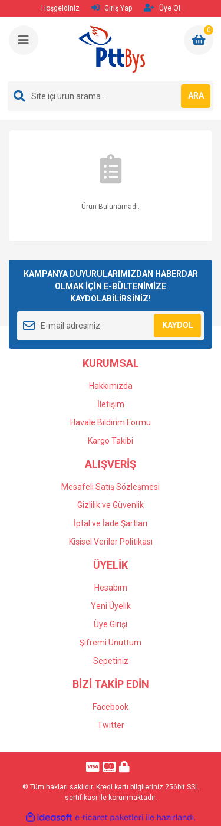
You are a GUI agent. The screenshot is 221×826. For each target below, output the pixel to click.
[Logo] (111, 49)
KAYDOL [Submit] (177, 325)
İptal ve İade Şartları (110, 523)
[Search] (110, 96)
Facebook (110, 707)
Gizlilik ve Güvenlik (110, 505)
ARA (196, 95)
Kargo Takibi (110, 440)
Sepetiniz (110, 661)
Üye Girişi (110, 624)
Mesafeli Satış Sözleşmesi (110, 486)
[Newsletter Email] (110, 325)
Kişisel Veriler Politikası (111, 541)
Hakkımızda (111, 386)
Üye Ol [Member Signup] (162, 8)
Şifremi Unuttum (110, 642)
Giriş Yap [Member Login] (111, 8)
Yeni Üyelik (111, 606)
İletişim (110, 404)
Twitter (110, 725)
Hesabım (110, 587)
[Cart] (198, 40)
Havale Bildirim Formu (110, 422)
